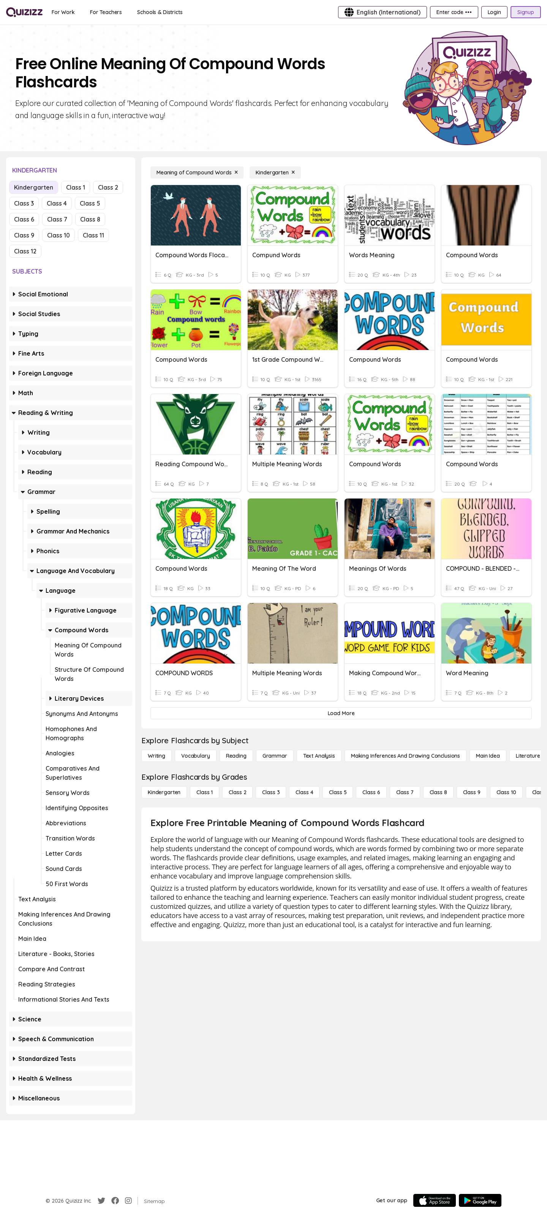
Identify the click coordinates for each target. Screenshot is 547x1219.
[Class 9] (472, 792)
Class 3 (24, 203)
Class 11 (93, 235)
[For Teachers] (106, 12)
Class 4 (57, 203)
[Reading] (236, 756)
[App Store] (434, 1200)
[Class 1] (204, 792)
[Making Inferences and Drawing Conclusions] (405, 756)
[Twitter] (101, 1201)
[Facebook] (115, 1201)
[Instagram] (128, 1201)
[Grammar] (275, 756)
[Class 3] (271, 792)
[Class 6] (371, 792)
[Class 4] (304, 792)
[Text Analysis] (319, 756)
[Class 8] (438, 792)
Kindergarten (33, 187)
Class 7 (57, 219)
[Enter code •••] (454, 12)
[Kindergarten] (275, 172)
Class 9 (24, 235)
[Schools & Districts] (159, 12)
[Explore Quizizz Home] (24, 12)
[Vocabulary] (196, 756)
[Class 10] (506, 792)
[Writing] (156, 756)
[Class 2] (237, 792)
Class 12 (25, 251)
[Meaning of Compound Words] (196, 172)
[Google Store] (480, 1200)
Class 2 (108, 187)
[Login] (494, 12)
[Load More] (341, 713)
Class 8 (90, 219)
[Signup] (526, 12)
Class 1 (75, 187)
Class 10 (58, 235)
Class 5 (90, 203)
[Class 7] (405, 792)
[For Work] (63, 12)
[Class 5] (338, 792)
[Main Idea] (488, 756)
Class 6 (24, 219)
